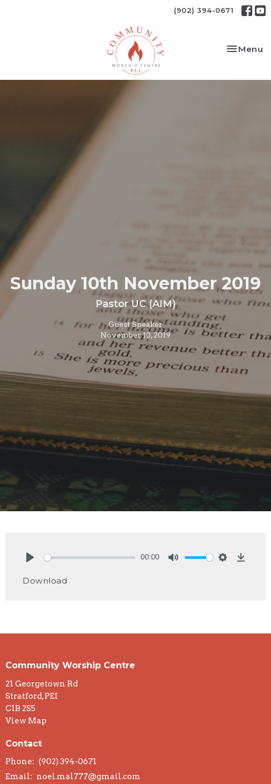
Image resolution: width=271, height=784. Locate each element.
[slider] (89, 557)
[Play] (30, 557)
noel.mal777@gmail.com (88, 776)
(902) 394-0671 (203, 10)
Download (45, 581)
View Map (26, 721)
